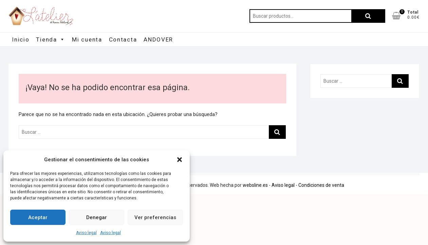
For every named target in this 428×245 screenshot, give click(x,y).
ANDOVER (158, 39)
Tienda (50, 39)
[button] (179, 159)
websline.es (255, 185)
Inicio (20, 39)
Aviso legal (86, 232)
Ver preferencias (155, 217)
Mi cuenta (87, 39)
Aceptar (38, 217)
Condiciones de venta (321, 185)
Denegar (96, 217)
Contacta (123, 39)
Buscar (368, 16)
